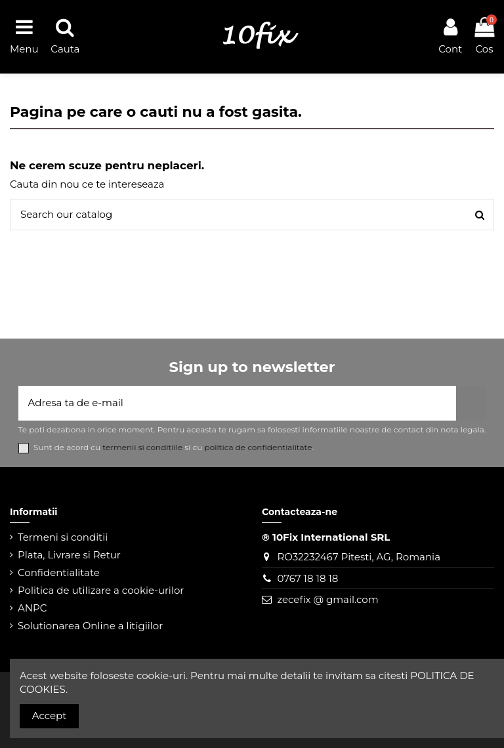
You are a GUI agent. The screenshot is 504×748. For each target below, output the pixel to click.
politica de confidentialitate (258, 447)
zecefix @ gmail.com (327, 599)
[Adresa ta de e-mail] (237, 403)
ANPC (32, 608)
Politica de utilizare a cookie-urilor (101, 590)
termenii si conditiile (142, 447)
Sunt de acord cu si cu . (173, 447)
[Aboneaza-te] (471, 403)
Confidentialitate (59, 572)
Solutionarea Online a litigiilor (90, 625)
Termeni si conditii (63, 537)
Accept (49, 715)
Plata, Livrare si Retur (69, 555)
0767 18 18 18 (307, 578)
